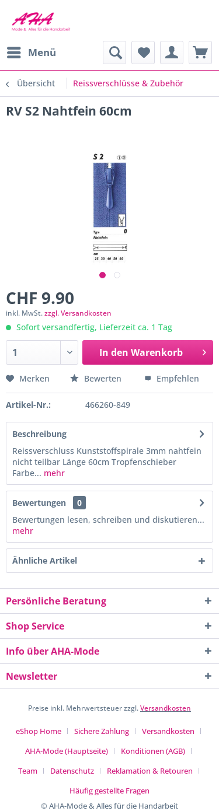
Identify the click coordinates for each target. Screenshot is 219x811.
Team (27, 770)
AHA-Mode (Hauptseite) (66, 751)
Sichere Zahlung (101, 731)
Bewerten (97, 378)
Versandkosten (165, 708)
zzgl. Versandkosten (78, 313)
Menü (31, 51)
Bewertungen (39, 502)
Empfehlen (171, 378)
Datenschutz (72, 770)
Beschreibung (39, 433)
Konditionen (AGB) (153, 751)
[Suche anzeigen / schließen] (114, 52)
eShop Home (38, 731)
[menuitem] (31, 52)
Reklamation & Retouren (150, 770)
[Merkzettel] (143, 52)
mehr (53, 472)
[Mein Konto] (171, 52)
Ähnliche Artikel (44, 560)
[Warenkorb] (200, 52)
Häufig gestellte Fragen (109, 790)
